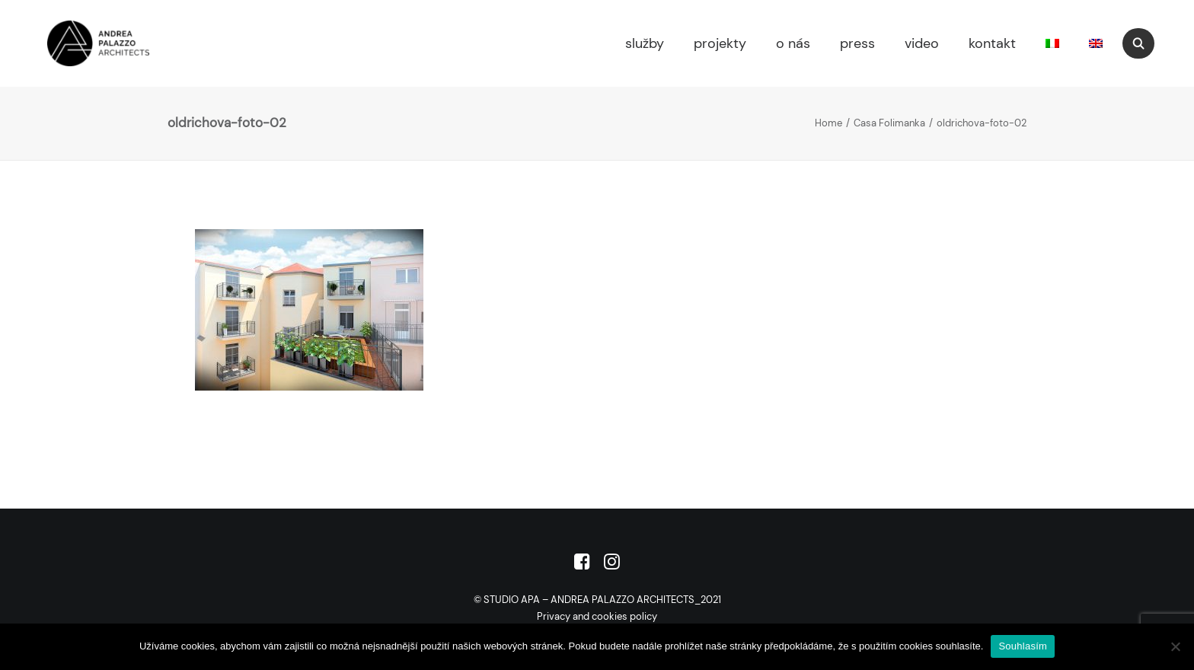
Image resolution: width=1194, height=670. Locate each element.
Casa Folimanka (889, 122)
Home (828, 122)
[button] (1145, 43)
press (857, 43)
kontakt (992, 43)
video (922, 43)
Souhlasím (1022, 646)
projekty (720, 43)
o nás (793, 43)
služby (644, 43)
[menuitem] (642, 43)
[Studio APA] (77, 43)
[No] (1175, 646)
